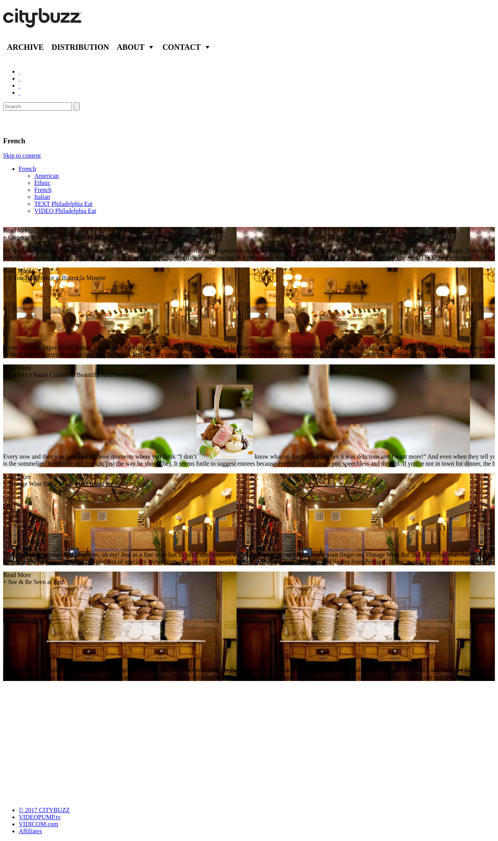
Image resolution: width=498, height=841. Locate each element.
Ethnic (42, 182)
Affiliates (30, 831)
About (130, 47)
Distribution (80, 47)
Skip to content (22, 155)
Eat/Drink (23, 123)
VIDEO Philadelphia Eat (65, 211)
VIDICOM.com (38, 824)
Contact (181, 47)
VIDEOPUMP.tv (40, 817)
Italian (42, 197)
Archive (25, 47)
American (46, 175)
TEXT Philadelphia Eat (63, 204)
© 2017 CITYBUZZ (44, 810)
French (27, 168)
